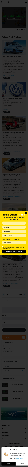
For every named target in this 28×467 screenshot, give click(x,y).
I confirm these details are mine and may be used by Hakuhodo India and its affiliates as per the (14, 247)
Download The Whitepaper (14, 251)
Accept (8, 463)
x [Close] (25, 213)
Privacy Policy (19, 458)
